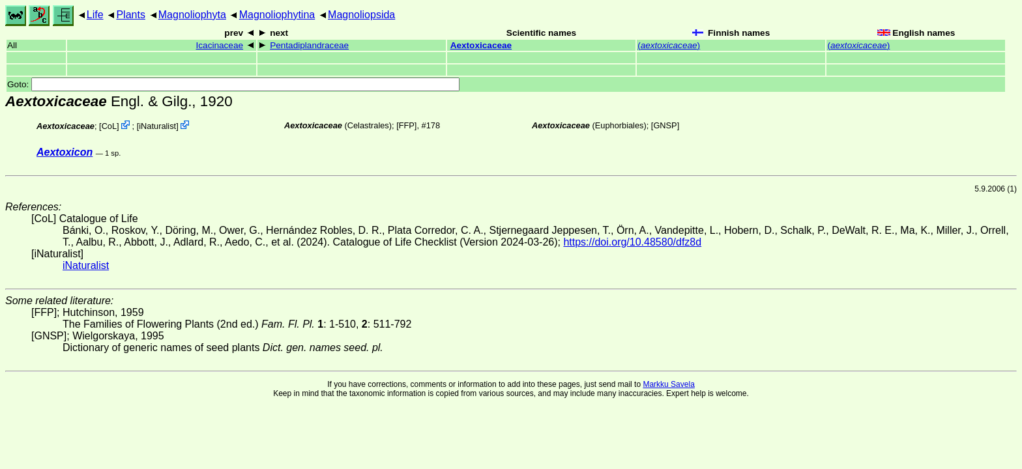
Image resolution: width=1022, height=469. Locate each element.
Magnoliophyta (192, 14)
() (668, 45)
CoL (109, 126)
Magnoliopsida (361, 14)
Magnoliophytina (277, 14)
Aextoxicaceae (481, 45)
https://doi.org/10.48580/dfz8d (632, 242)
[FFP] (406, 125)
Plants (130, 14)
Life (95, 14)
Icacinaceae (220, 45)
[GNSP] (665, 125)
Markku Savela (668, 384)
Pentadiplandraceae (309, 45)
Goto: (233, 84)
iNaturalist (157, 126)
